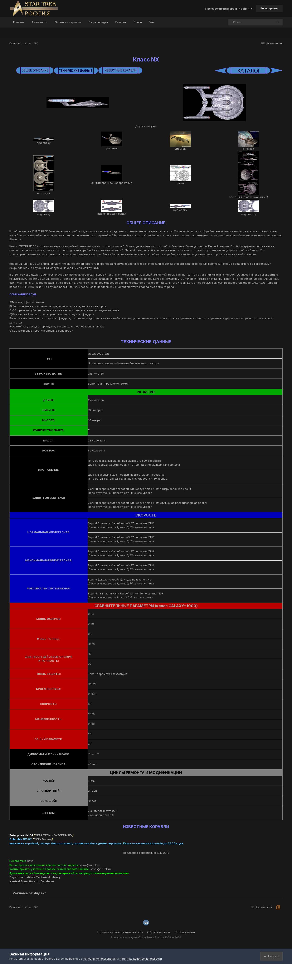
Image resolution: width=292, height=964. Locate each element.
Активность (39, 22)
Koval (30, 860)
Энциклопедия (98, 22)
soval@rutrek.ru (89, 865)
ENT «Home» (43, 839)
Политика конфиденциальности (120, 932)
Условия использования (99, 958)
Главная (18, 22)
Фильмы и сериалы (68, 22)
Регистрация (269, 8)
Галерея (120, 22)
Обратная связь (159, 932)
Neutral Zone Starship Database (31, 881)
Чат (151, 22)
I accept (270, 956)
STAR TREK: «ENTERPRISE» (53, 835)
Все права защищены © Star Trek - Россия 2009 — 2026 (146, 937)
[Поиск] (243, 22)
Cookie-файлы (185, 932)
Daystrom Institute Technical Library (35, 877)
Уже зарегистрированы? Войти (228, 8)
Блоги (138, 22)
